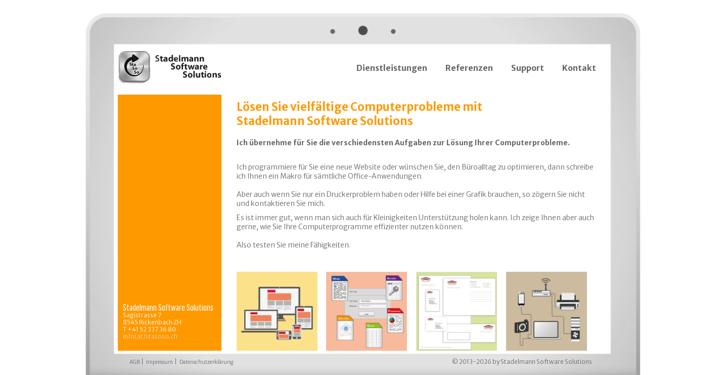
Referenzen (469, 68)
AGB (134, 362)
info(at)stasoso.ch (150, 336)
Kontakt (579, 68)
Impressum (159, 362)
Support (527, 68)
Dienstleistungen (391, 68)
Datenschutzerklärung (206, 362)
